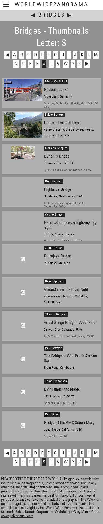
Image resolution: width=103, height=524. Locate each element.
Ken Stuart (52, 414)
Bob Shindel (53, 181)
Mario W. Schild (56, 81)
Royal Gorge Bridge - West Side (69, 323)
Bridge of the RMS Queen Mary (69, 423)
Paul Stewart (53, 348)
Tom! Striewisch (56, 381)
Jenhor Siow (54, 248)
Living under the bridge (62, 390)
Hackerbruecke (56, 90)
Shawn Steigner (55, 314)
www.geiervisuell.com (17, 516)
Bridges (51, 15)
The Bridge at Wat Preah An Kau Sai (70, 358)
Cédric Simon (54, 215)
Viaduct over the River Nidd (66, 290)
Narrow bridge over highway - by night (70, 225)
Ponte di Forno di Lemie (63, 123)
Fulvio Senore (54, 114)
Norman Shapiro (56, 148)
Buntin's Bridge (56, 157)
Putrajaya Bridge (57, 256)
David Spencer (55, 281)
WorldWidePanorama (51, 5)
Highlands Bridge (57, 190)
